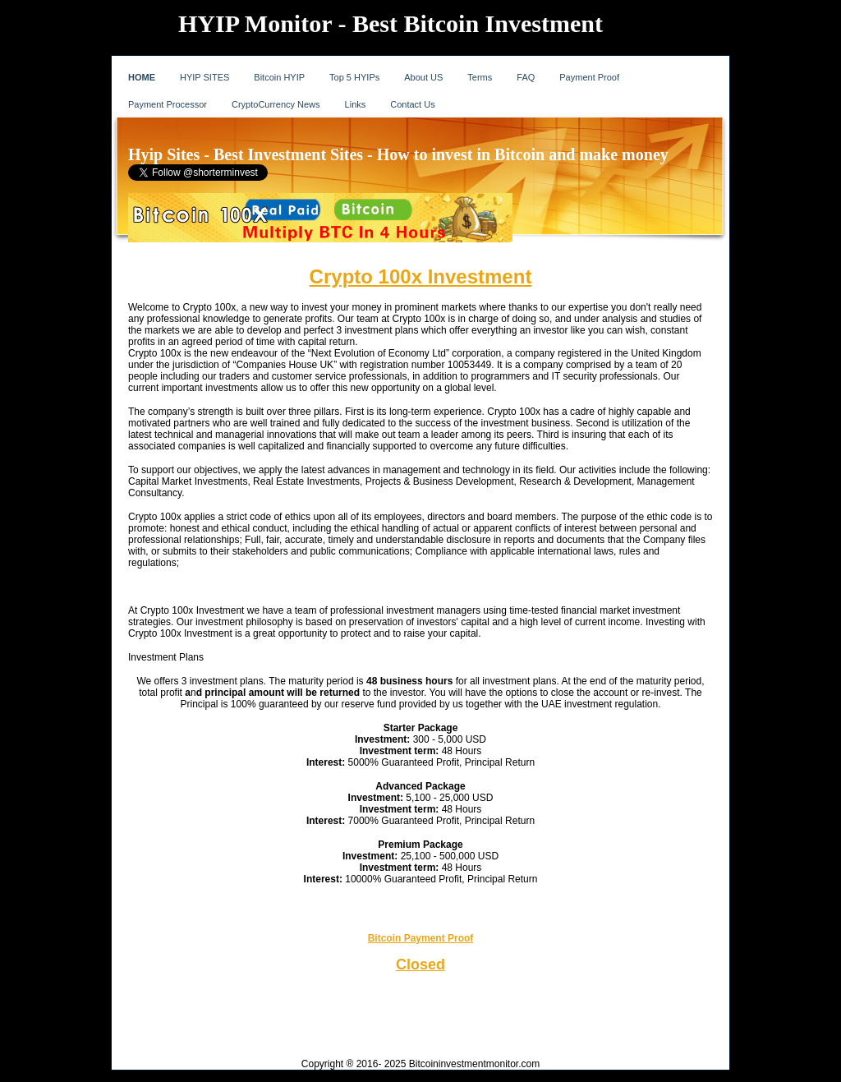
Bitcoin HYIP (279, 77)
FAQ (526, 77)
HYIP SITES (204, 77)
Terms (479, 77)
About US (423, 77)
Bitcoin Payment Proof (421, 938)
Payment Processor (167, 104)
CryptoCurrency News (276, 104)
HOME (141, 77)
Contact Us (412, 104)
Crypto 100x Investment (421, 276)
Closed (420, 964)
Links (355, 104)
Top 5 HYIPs (354, 77)
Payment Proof (589, 77)
